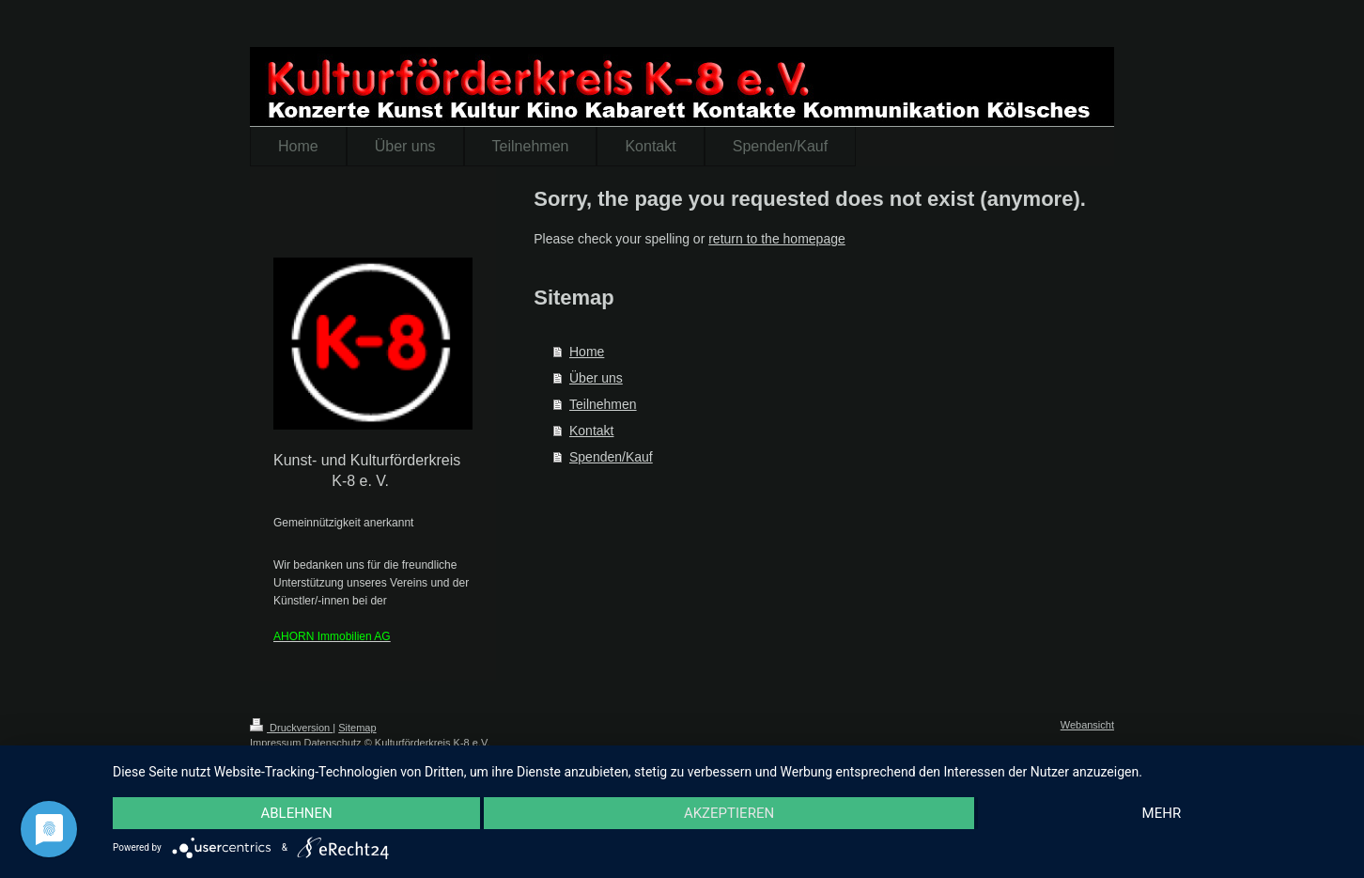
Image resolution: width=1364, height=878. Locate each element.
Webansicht (1087, 724)
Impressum (275, 742)
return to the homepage (776, 238)
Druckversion (291, 727)
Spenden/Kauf (611, 456)
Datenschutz (332, 742)
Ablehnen (296, 813)
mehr (1162, 813)
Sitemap (357, 727)
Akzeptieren (729, 813)
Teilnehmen (603, 404)
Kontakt (591, 430)
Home (586, 351)
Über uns (596, 377)
